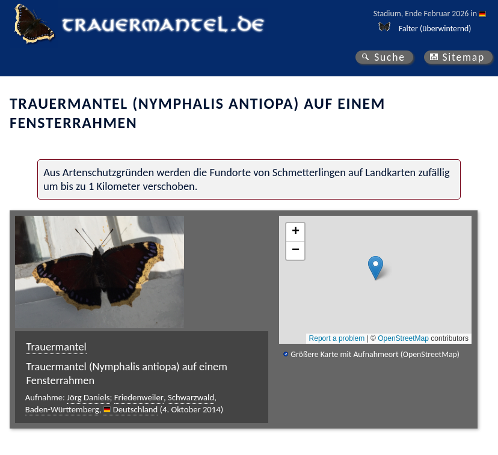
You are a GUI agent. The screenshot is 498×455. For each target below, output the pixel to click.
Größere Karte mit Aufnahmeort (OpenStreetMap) (375, 354)
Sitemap (463, 57)
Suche (389, 57)
